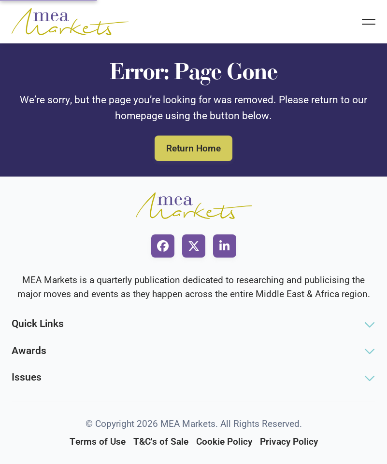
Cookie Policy (224, 441)
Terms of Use (98, 441)
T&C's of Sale (160, 441)
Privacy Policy (289, 441)
